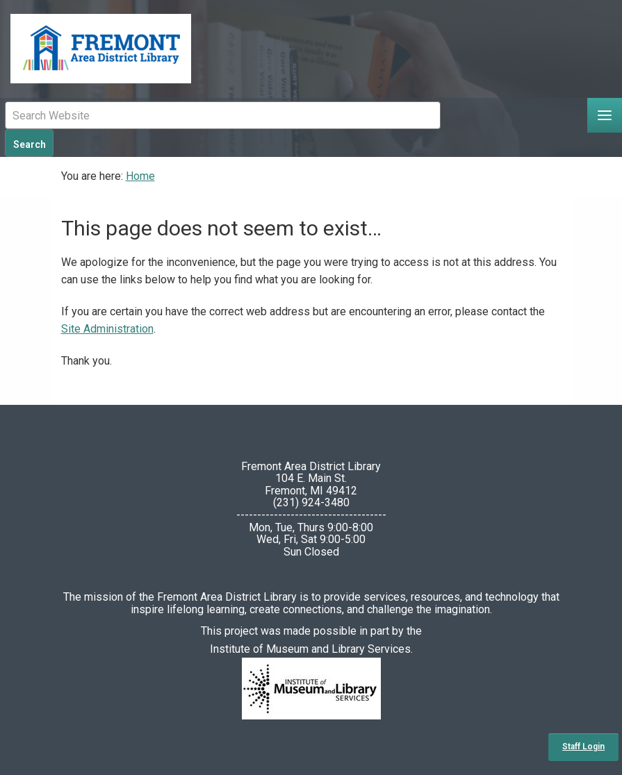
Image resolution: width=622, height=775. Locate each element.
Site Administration (107, 328)
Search (29, 144)
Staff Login (583, 746)
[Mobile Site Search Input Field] (223, 115)
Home (140, 176)
